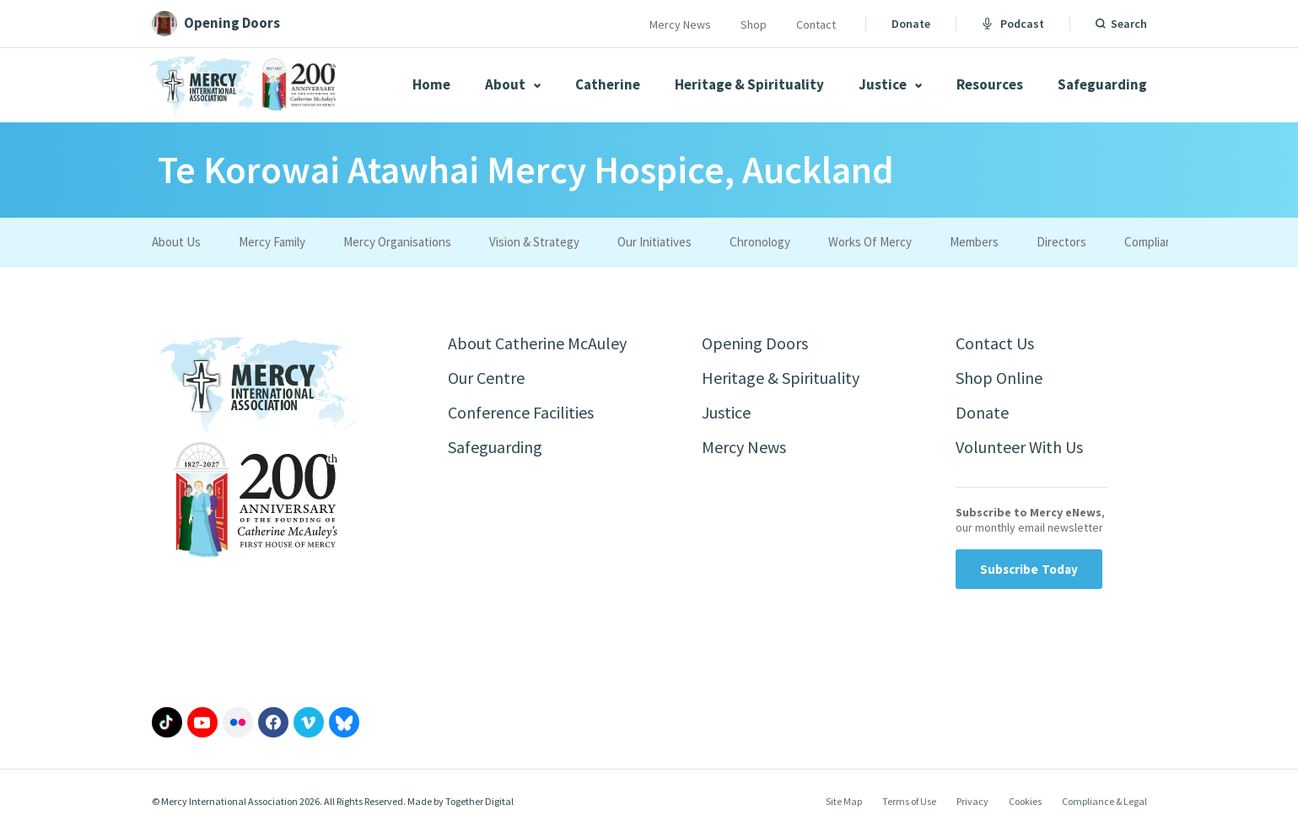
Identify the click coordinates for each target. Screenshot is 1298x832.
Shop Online (999, 377)
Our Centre (486, 377)
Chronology (760, 242)
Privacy (972, 801)
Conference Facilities (521, 412)
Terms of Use (909, 801)
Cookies (1025, 801)
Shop (754, 24)
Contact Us (995, 343)
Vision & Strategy (534, 242)
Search (1129, 23)
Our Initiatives (654, 242)
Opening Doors (755, 343)
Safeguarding (1102, 84)
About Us (176, 242)
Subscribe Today (1029, 569)
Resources (989, 84)
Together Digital (479, 801)
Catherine (607, 84)
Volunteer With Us (1019, 446)
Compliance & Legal (1104, 801)
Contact (816, 24)
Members (974, 242)
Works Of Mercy (870, 242)
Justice (890, 84)
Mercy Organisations (397, 242)
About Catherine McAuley (537, 343)
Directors (1061, 242)
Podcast (1013, 23)
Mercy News (680, 24)
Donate (910, 23)
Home (431, 84)
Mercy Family (272, 242)
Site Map (844, 801)
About (513, 84)
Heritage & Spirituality (749, 84)
